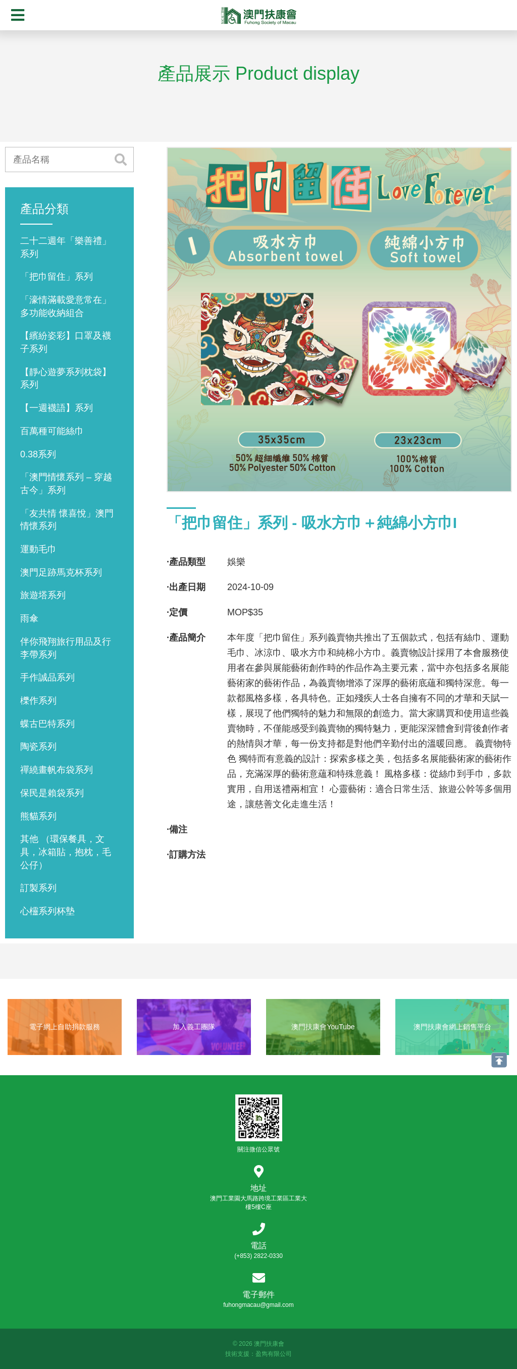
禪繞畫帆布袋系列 (56, 770)
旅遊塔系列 (43, 595)
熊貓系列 (38, 816)
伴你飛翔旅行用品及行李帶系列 (65, 648)
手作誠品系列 (47, 677)
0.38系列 (38, 454)
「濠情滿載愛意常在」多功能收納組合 (65, 306)
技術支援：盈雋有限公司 (258, 1353)
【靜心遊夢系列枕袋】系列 (65, 378)
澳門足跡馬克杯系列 (61, 572)
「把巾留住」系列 (56, 277)
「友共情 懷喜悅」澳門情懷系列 (67, 520)
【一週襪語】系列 (56, 408)
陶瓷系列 (38, 747)
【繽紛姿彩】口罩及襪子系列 (65, 342)
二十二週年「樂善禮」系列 (65, 247)
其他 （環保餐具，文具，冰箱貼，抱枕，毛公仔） (65, 852)
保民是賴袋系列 (52, 793)
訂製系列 (38, 888)
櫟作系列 (38, 701)
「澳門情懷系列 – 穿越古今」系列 (66, 483)
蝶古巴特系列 (47, 724)
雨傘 (29, 618)
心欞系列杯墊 (47, 911)
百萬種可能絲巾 (52, 431)
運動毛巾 (38, 549)
